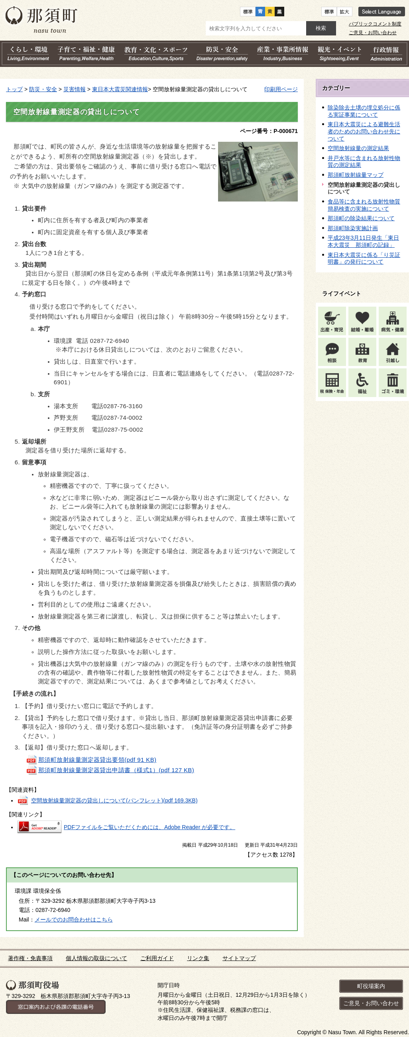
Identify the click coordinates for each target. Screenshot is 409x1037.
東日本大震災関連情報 (120, 89)
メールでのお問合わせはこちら (74, 919)
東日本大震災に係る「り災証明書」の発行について (364, 258)
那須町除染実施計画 (353, 228)
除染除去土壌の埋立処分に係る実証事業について (364, 111)
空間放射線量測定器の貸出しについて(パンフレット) (114, 800)
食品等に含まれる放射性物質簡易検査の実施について (364, 205)
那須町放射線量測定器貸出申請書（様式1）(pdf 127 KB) (110, 770)
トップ (14, 89)
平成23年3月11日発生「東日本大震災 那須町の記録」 (363, 241)
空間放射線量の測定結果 (358, 148)
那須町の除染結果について (361, 218)
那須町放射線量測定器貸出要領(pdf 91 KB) (91, 760)
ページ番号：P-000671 (269, 131)
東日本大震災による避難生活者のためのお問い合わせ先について (364, 131)
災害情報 (74, 89)
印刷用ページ (281, 89)
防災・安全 (43, 89)
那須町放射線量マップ (355, 175)
